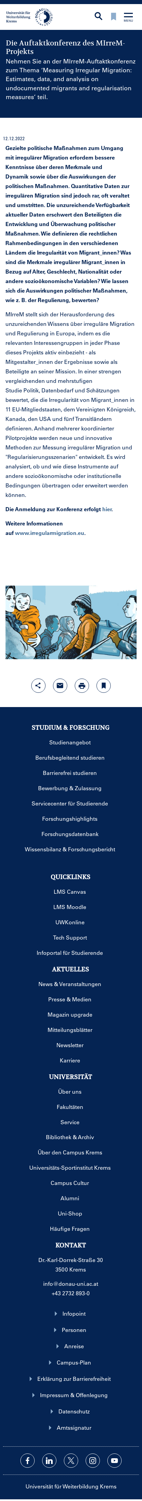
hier (106, 509)
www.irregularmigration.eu (49, 532)
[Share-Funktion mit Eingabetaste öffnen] (38, 686)
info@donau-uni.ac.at (70, 1283)
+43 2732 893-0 (71, 1293)
